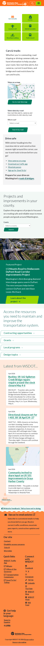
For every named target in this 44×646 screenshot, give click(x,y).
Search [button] (11, 230)
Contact (7, 541)
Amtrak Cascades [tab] (30, 29)
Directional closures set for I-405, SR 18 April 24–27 (22, 416)
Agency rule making (19, 642)
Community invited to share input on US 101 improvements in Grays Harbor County (20, 477)
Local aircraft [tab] (13, 29)
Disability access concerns (14, 544)
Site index (8, 551)
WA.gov (9, 566)
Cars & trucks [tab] (12, 18)
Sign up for (17, 170)
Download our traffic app (18, 164)
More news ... (7, 500)
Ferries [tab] (30, 20)
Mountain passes (14, 167)
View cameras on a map (17, 161)
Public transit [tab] (30, 38)
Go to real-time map (19, 102)
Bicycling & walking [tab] (13, 38)
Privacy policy (29, 639)
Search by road (17, 130)
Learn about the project (18, 300)
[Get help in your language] (25, 4)
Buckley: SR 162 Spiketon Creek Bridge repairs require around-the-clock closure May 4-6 (21, 381)
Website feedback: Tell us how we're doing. (21, 508)
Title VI (7, 548)
